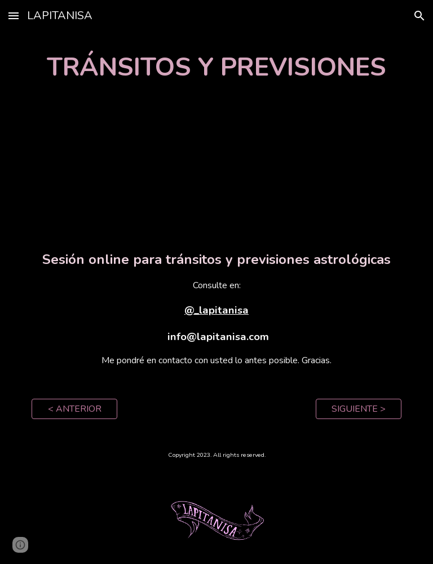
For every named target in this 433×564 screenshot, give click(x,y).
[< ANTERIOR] (74, 409)
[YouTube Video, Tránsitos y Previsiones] (216, 167)
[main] (216, 67)
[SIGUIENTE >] (358, 409)
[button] (13, 15)
